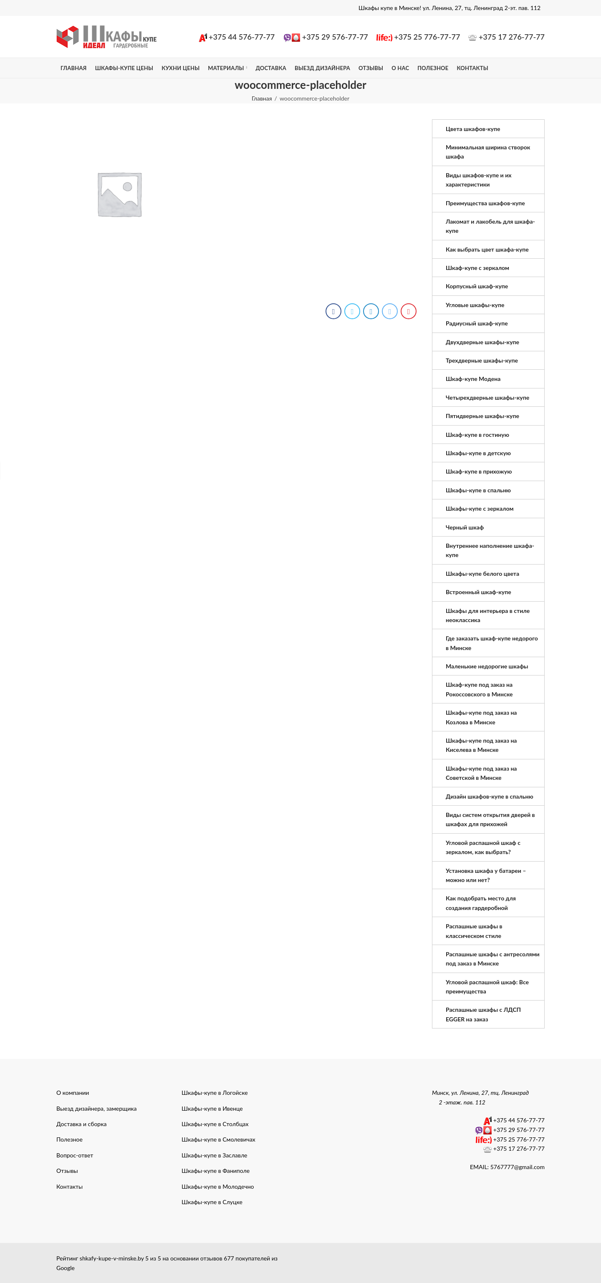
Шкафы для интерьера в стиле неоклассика (488, 615)
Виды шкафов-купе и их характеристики (479, 179)
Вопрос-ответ (74, 1155)
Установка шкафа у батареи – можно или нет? (486, 875)
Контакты (69, 1186)
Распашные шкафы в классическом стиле (474, 931)
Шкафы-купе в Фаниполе (216, 1170)
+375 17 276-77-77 (512, 36)
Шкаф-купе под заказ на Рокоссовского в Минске (479, 689)
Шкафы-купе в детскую (478, 452)
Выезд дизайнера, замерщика (96, 1108)
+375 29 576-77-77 (335, 36)
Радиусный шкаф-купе (477, 323)
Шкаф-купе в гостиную (477, 434)
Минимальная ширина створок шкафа (488, 152)
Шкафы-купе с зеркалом (480, 508)
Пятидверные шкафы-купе (482, 415)
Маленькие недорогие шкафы (487, 666)
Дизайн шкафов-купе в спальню (489, 796)
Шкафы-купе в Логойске (215, 1092)
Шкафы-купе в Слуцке (212, 1201)
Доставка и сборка (81, 1123)
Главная (262, 98)
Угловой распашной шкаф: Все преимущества (487, 986)
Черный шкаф (465, 527)
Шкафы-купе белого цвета (482, 573)
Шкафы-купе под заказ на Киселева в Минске (481, 745)
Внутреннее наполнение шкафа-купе (490, 550)
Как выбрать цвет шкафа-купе (487, 249)
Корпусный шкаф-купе (477, 286)
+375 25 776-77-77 (427, 36)
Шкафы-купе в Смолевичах (218, 1139)
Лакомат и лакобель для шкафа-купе (490, 226)
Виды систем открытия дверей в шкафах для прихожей (490, 819)
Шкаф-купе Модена (473, 378)
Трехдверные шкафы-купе (482, 360)
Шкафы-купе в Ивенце (212, 1108)
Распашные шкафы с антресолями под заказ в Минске (493, 958)
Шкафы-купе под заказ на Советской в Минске (481, 773)
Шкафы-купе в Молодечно (218, 1186)
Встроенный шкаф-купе (478, 591)
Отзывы (67, 1170)
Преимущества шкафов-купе (485, 203)
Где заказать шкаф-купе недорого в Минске (492, 643)
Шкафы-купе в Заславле (214, 1155)
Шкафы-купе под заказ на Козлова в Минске (481, 717)
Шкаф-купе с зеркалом (477, 267)
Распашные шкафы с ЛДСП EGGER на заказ (483, 1014)
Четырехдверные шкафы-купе (487, 397)
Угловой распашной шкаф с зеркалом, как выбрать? (483, 847)
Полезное (69, 1139)
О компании (72, 1092)
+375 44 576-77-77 (242, 36)
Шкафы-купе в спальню (478, 490)
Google (65, 1267)
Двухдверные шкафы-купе (482, 341)
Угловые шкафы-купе (475, 304)
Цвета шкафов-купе (473, 128)
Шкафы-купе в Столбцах (215, 1123)
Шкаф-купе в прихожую (479, 471)
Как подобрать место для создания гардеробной (481, 903)
